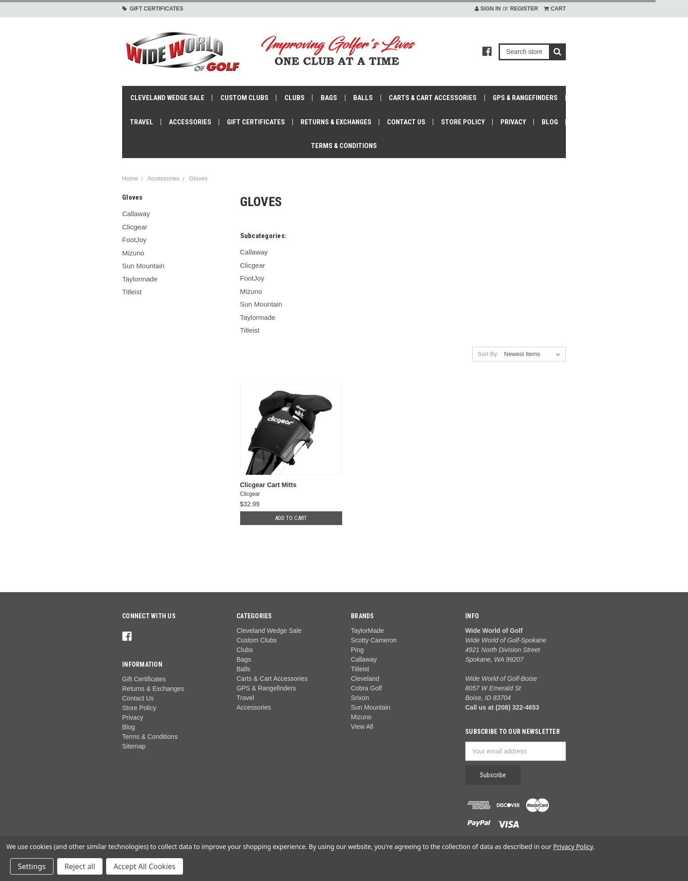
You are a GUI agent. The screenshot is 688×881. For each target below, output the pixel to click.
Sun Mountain (143, 266)
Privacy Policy (573, 846)
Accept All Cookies (144, 866)
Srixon (360, 697)
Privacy (513, 122)
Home (130, 178)
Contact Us (406, 122)
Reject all (79, 866)
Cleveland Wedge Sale (167, 98)
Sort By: (488, 353)
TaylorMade (367, 630)
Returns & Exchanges (336, 122)
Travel (141, 122)
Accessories (190, 122)
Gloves (198, 178)
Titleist (132, 292)
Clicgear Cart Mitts (268, 484)
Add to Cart (291, 518)
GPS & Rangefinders (525, 98)
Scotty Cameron (374, 640)
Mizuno (133, 253)
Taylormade (140, 279)
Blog (550, 122)
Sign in (488, 8)
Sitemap (133, 746)
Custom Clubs (244, 98)
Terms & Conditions (344, 146)
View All (362, 726)
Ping (357, 649)
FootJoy (134, 240)
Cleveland (365, 678)
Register (524, 8)
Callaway (136, 214)
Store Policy (463, 122)
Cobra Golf (366, 688)
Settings (32, 866)
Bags (329, 98)
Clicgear (134, 227)
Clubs (295, 98)
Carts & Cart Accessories (433, 98)
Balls (363, 98)
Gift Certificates (152, 8)
